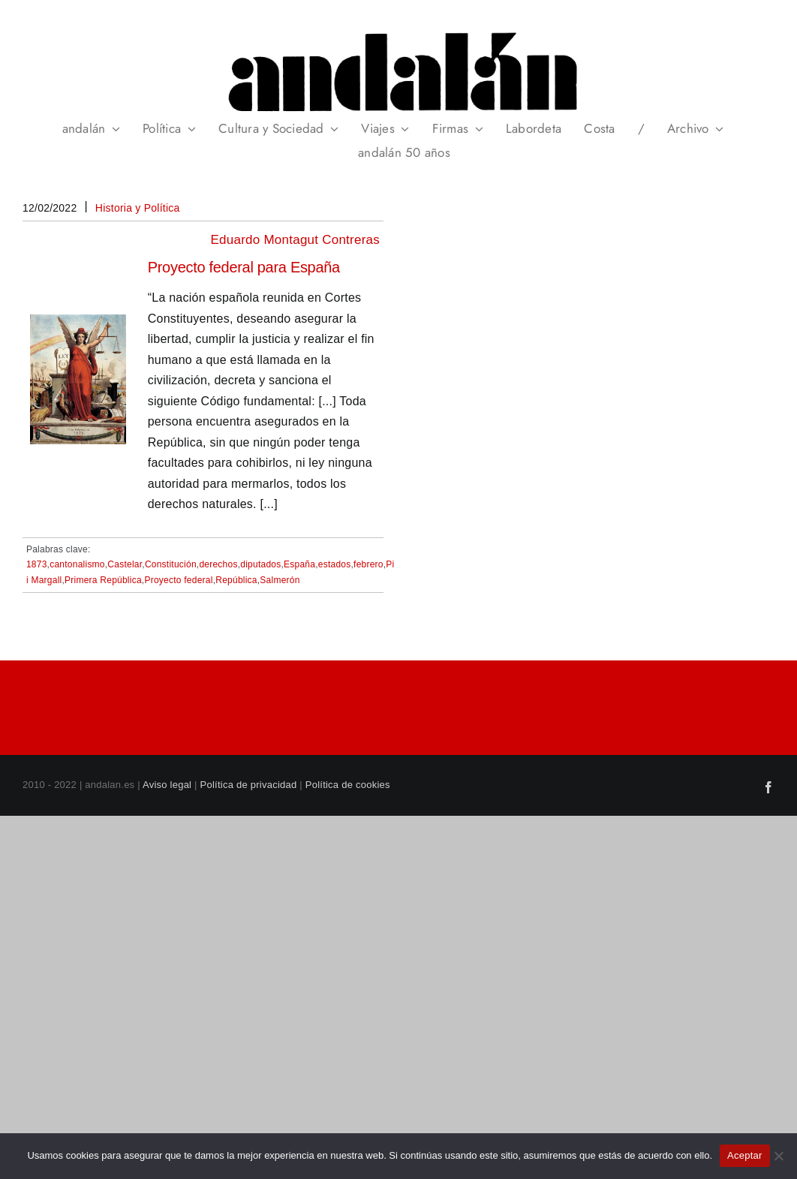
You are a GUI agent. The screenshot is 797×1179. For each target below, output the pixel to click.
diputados (260, 564)
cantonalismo (77, 564)
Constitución (171, 564)
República (236, 580)
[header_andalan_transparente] (398, 29)
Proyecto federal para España (244, 267)
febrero (368, 564)
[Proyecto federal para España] (78, 324)
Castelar (124, 564)
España (299, 564)
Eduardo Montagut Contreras (295, 240)
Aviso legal (167, 784)
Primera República (103, 580)
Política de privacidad (248, 784)
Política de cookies (347, 784)
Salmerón (279, 580)
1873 (36, 564)
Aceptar (744, 1155)
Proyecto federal (178, 580)
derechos (218, 564)
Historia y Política (137, 208)
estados (334, 564)
